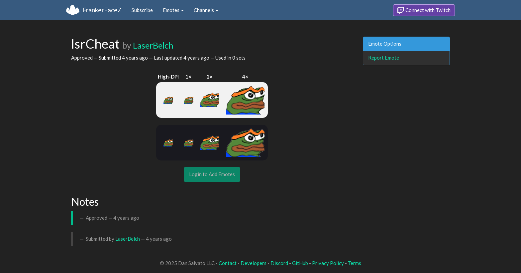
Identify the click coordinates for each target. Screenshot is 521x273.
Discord (279, 263)
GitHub (300, 263)
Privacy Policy (328, 263)
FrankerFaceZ (102, 10)
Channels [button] (206, 10)
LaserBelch (153, 45)
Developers (253, 263)
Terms (354, 263)
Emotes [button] (173, 10)
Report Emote (383, 58)
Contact (228, 263)
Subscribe (142, 10)
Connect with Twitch (424, 10)
